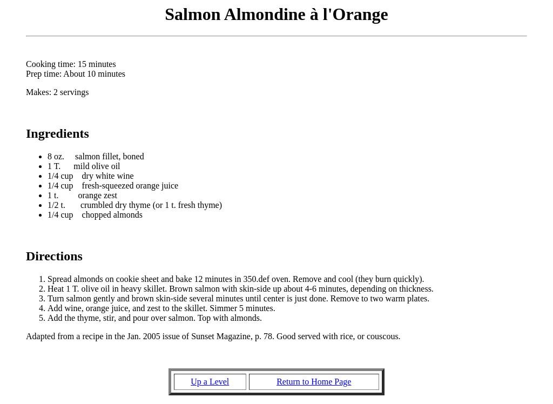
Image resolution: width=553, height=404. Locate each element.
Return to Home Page (313, 381)
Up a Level (210, 381)
